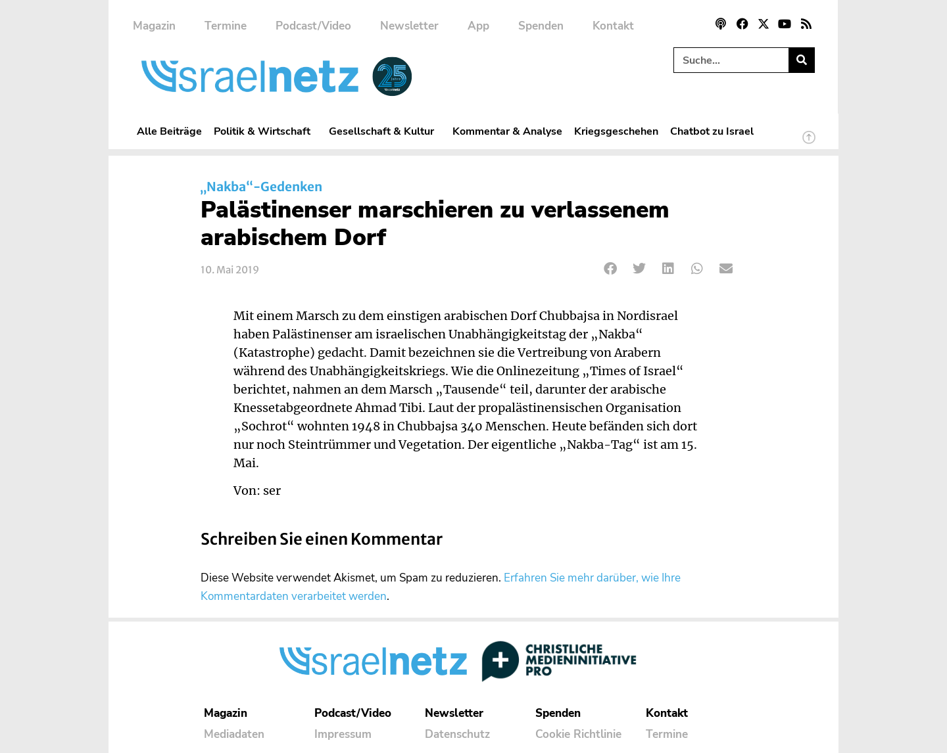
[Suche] (801, 60)
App (478, 26)
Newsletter (409, 26)
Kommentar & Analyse (507, 131)
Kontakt (613, 26)
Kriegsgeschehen (616, 131)
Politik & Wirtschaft (265, 131)
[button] (610, 269)
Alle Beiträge (169, 131)
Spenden (541, 26)
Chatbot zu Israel (712, 131)
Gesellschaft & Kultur (385, 131)
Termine (226, 26)
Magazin (154, 26)
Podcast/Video (313, 26)
